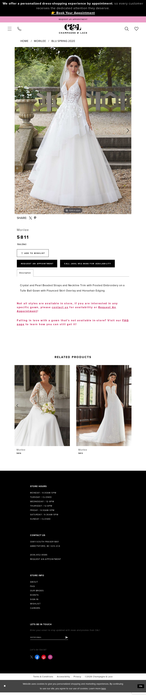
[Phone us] (19, 29)
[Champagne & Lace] (73, 29)
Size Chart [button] (22, 245)
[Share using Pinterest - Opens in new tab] (35, 218)
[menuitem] (9, 29)
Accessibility (63, 680)
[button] (9, 29)
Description (25, 276)
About (34, 585)
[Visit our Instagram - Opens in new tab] (50, 660)
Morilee (40, 41)
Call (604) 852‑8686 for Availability (95, 266)
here (103, 692)
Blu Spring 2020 (63, 41)
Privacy (77, 680)
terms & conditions (43, 680)
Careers (35, 611)
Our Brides (37, 594)
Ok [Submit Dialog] (141, 689)
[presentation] (42, 408)
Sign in (34, 602)
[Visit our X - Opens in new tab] (31, 660)
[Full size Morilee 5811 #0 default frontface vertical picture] (73, 131)
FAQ (32, 589)
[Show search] (127, 29)
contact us (60, 310)
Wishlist (35, 607)
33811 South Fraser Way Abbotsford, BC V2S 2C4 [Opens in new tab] (45, 547)
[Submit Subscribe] (70, 640)
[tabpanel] (73, 131)
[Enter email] (51, 640)
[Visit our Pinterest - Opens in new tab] (44, 660)
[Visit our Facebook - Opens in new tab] (37, 660)
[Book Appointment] (73, 19)
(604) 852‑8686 (39, 558)
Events (34, 598)
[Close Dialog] (5, 690)
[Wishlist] (136, 29)
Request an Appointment (45, 562)
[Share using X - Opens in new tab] (30, 218)
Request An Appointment (39, 266)
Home (24, 41)
